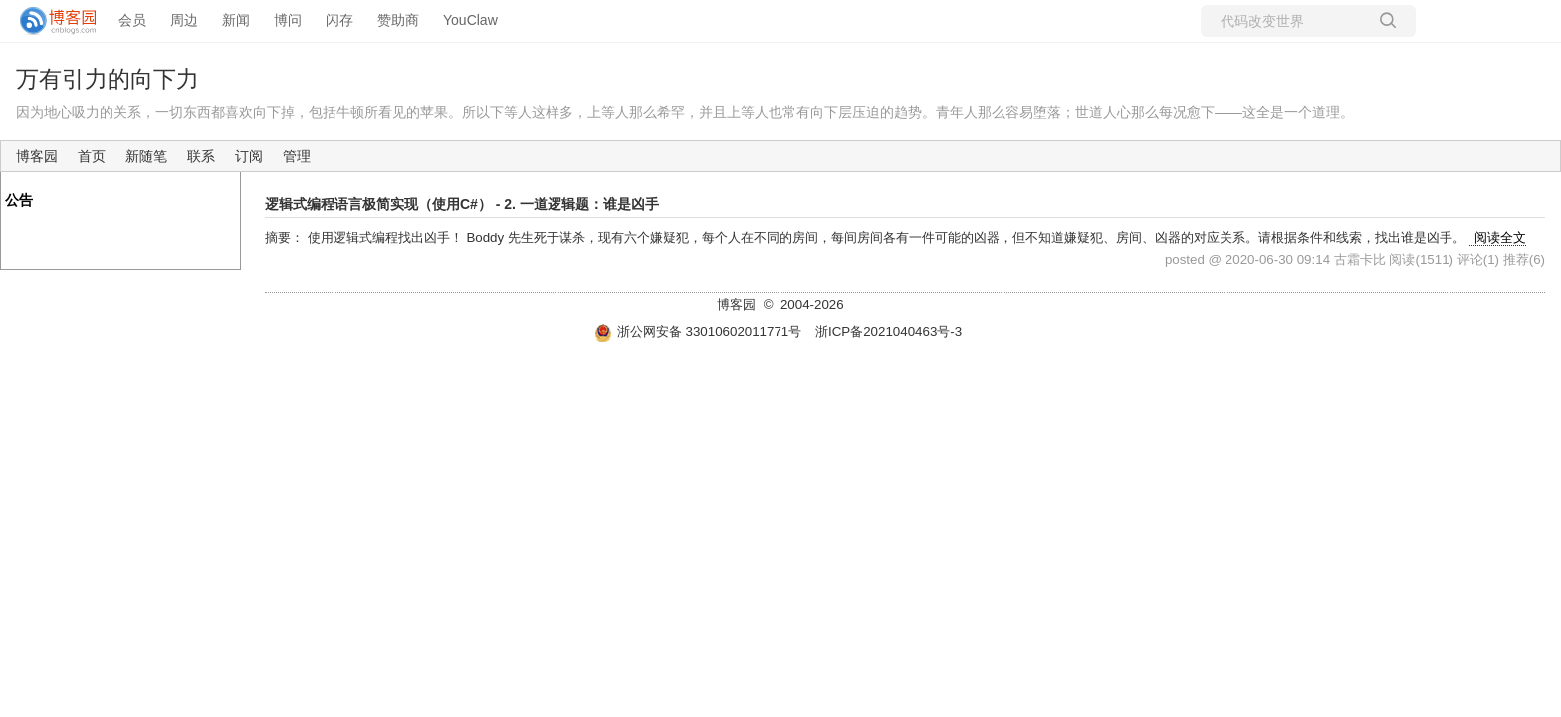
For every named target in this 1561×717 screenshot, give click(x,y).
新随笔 (146, 156)
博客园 (37, 156)
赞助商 (398, 20)
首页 (92, 156)
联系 (201, 156)
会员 (132, 20)
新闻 (236, 20)
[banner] (50, 21)
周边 (184, 20)
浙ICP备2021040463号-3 (888, 331)
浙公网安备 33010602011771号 (697, 331)
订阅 (249, 156)
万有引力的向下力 (107, 79)
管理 (297, 156)
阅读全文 (1500, 237)
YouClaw (470, 20)
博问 (288, 20)
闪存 (339, 20)
